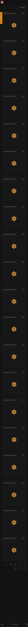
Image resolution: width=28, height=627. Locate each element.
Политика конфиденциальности (18, 625)
